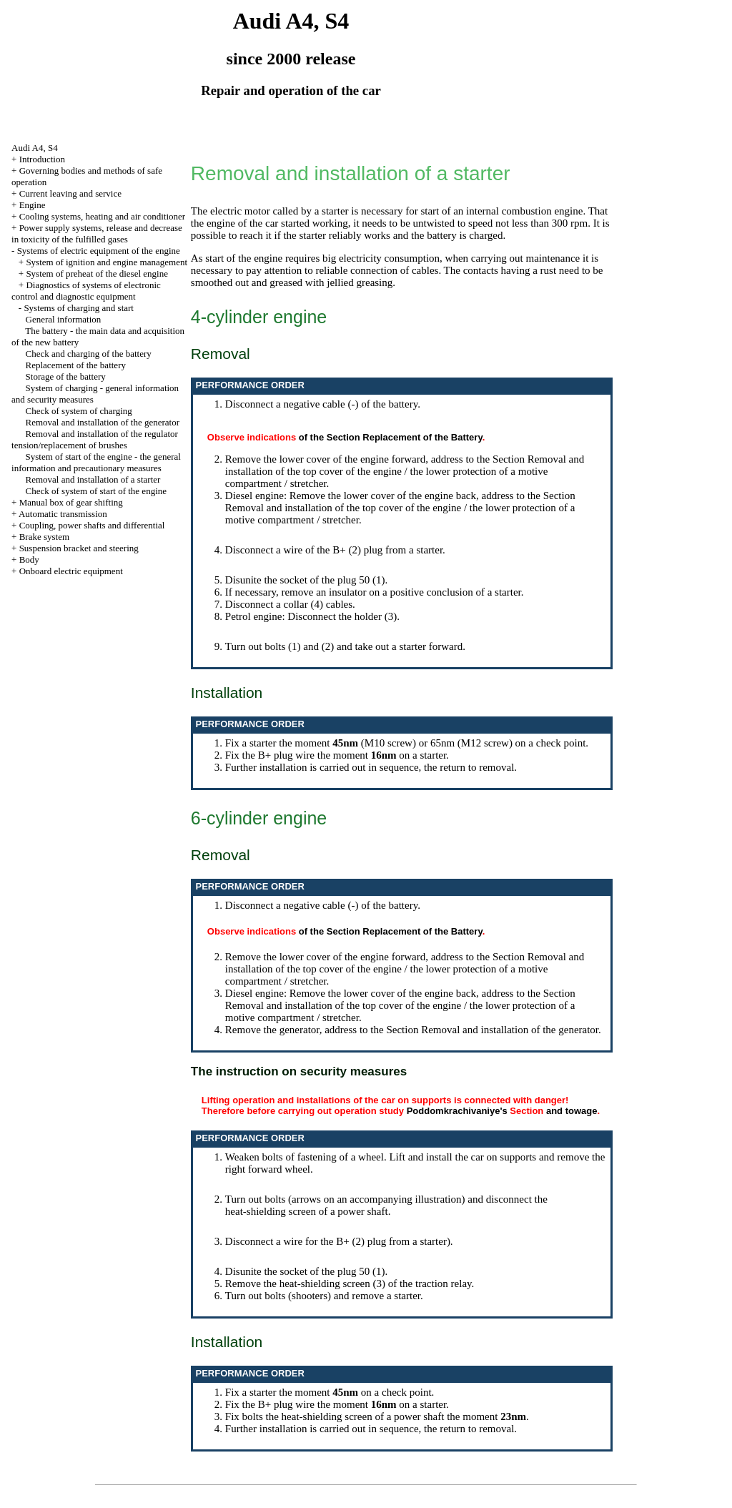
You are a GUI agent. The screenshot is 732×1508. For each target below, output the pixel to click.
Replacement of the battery (76, 365)
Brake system (44, 536)
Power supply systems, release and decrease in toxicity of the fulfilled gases (96, 233)
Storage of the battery (66, 376)
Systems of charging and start (79, 307)
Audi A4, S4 (34, 147)
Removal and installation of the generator (103, 422)
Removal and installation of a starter (93, 479)
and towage (572, 1110)
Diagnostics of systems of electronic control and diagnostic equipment (86, 291)
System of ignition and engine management (106, 262)
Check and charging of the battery (89, 353)
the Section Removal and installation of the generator (484, 1029)
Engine (32, 204)
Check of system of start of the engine (96, 491)
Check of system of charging (79, 410)
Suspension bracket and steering (79, 548)
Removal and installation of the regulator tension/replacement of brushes (94, 439)
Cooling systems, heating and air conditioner (102, 216)
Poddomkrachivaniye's (457, 1110)
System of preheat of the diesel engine (97, 273)
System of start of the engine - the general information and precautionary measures (96, 462)
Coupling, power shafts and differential (92, 525)
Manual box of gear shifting (71, 502)
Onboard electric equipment (71, 571)
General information (64, 319)
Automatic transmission (63, 513)
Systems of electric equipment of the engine (98, 250)
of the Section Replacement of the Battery (391, 437)
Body (29, 559)
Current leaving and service (70, 193)
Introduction (42, 159)
